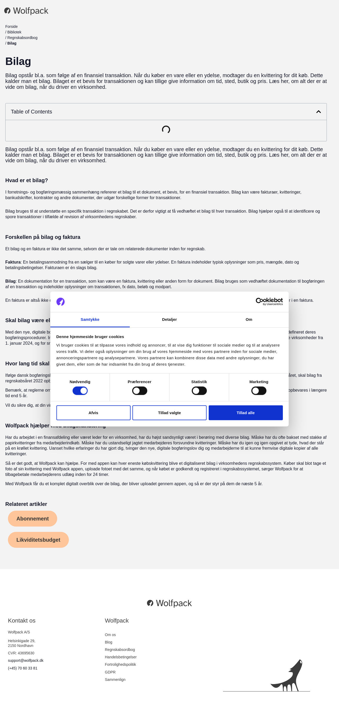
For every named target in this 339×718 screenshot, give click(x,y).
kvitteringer (290, 192)
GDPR (110, 672)
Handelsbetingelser (121, 657)
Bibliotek (14, 32)
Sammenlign (115, 679)
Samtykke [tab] (90, 319)
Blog (108, 642)
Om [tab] (249, 319)
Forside (11, 26)
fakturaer (269, 192)
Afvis (93, 412)
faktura (38, 249)
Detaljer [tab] (169, 319)
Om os (110, 635)
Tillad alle (246, 412)
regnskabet (117, 211)
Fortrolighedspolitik (120, 664)
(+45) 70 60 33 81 (22, 668)
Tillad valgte (169, 412)
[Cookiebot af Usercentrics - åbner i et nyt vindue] (260, 302)
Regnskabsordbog (22, 38)
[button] (318, 111)
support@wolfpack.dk (25, 660)
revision (71, 216)
